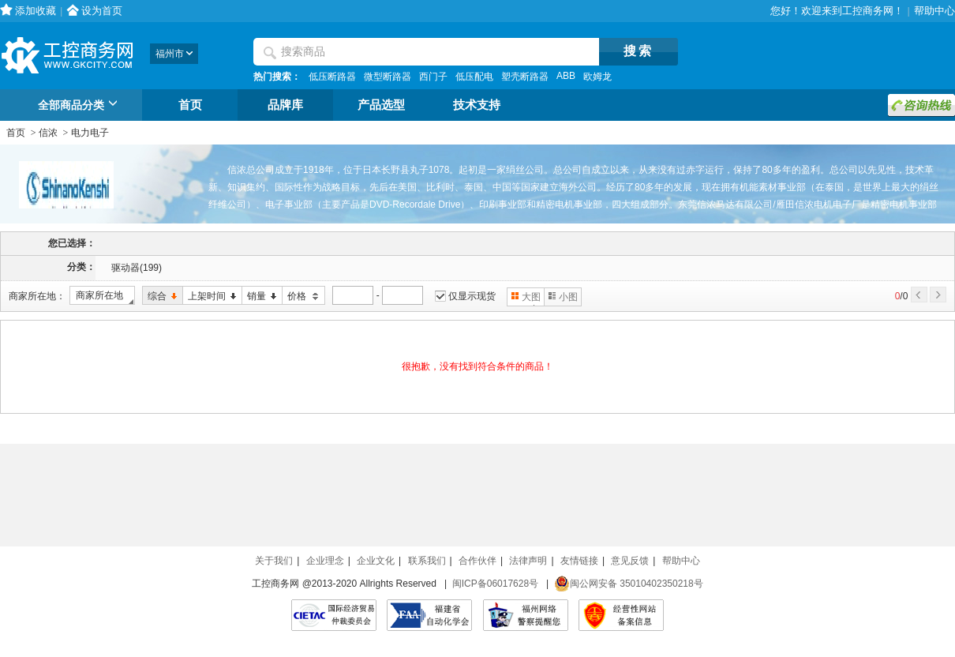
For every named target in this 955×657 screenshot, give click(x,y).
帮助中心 (934, 11)
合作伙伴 (477, 560)
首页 (190, 105)
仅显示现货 (472, 296)
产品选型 (381, 105)
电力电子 (90, 132)
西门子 (433, 76)
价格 (301, 296)
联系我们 (427, 560)
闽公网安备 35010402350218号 (628, 583)
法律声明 (528, 560)
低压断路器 (332, 76)
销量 (259, 296)
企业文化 (376, 560)
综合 (160, 296)
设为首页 (101, 11)
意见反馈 (630, 560)
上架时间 (209, 296)
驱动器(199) (136, 267)
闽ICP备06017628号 (495, 583)
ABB (565, 75)
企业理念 (325, 560)
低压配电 (474, 76)
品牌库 (285, 105)
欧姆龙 (597, 76)
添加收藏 (35, 11)
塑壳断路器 (525, 76)
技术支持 (476, 105)
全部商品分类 (80, 106)
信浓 (48, 132)
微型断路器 (387, 76)
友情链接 (579, 560)
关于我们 (274, 560)
